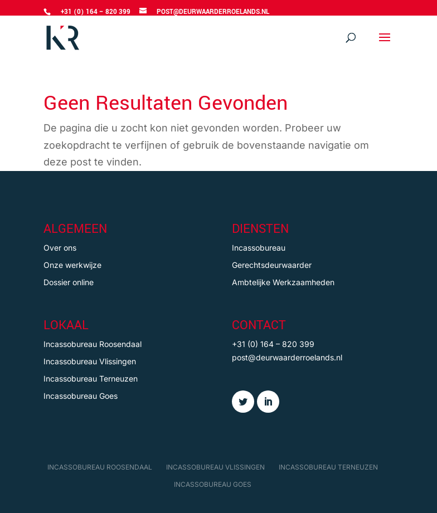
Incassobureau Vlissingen (89, 361)
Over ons (59, 247)
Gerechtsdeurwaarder (272, 265)
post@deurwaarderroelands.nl (287, 357)
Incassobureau (258, 247)
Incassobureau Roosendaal (92, 344)
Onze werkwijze (72, 265)
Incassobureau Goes (80, 395)
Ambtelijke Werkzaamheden (283, 282)
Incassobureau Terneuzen (90, 378)
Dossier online (68, 282)
